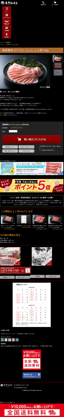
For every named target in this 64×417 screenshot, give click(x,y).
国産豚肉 (8, 42)
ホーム (2, 42)
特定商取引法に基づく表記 (22, 385)
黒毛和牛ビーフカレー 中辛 (23, 225)
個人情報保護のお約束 (21, 387)
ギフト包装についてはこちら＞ (9, 115)
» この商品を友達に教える (46, 150)
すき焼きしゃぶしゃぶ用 (12, 44)
